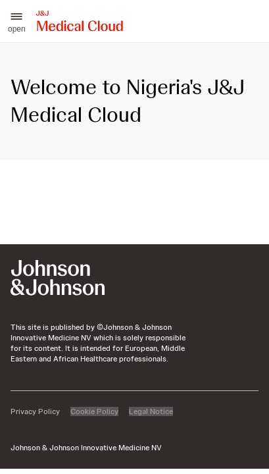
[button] (17, 21)
